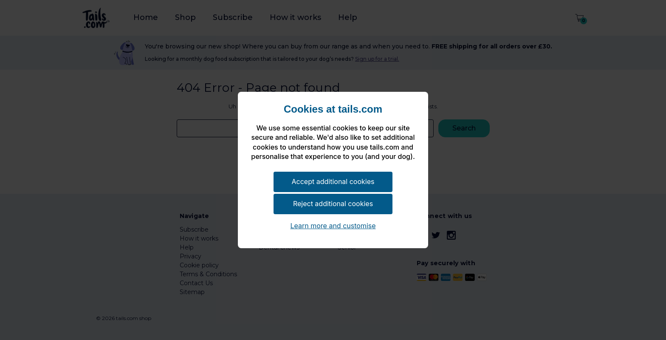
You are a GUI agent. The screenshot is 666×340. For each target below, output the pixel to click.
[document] (333, 136)
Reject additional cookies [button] (333, 203)
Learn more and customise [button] (332, 225)
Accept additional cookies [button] (333, 181)
